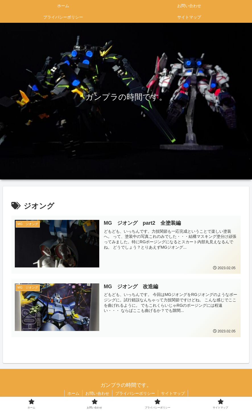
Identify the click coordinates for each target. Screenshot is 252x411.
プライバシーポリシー (135, 393)
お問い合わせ (97, 393)
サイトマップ (173, 393)
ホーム (73, 393)
